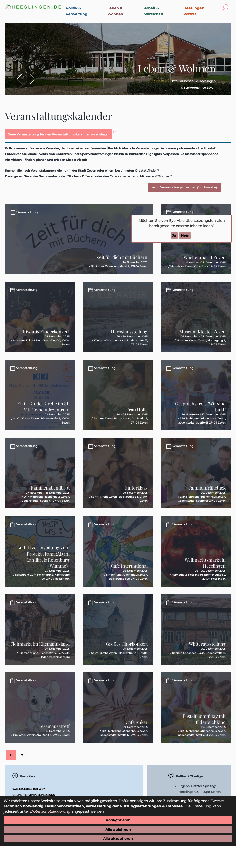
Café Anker (137, 722)
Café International (129, 566)
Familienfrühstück (207, 488)
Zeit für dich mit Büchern (121, 257)
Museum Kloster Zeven (202, 332)
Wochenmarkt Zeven (205, 257)
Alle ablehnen (118, 829)
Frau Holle (137, 410)
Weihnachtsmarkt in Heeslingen (205, 563)
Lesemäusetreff (54, 726)
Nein (185, 235)
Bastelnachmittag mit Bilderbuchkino (204, 719)
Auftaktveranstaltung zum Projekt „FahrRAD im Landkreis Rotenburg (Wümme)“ (43, 557)
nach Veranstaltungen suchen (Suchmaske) (184, 187)
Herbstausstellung (129, 332)
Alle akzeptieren (118, 838)
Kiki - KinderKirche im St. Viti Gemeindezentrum (43, 407)
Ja (174, 235)
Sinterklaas (136, 488)
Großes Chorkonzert (127, 644)
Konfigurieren (118, 820)
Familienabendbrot (50, 488)
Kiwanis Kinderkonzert (46, 332)
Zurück (22, 79)
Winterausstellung (207, 644)
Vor (29, 79)
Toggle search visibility (226, 4)
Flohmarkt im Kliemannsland (40, 644)
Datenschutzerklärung (50, 811)
